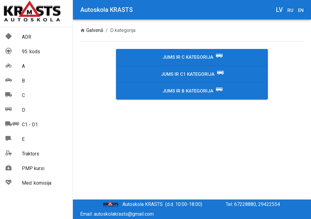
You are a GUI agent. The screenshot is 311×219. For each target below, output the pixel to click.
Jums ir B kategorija (192, 91)
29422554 (269, 204)
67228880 (245, 204)
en (301, 10)
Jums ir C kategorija (192, 57)
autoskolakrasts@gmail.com (124, 214)
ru (290, 10)
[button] (36, 37)
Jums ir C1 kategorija (192, 74)
